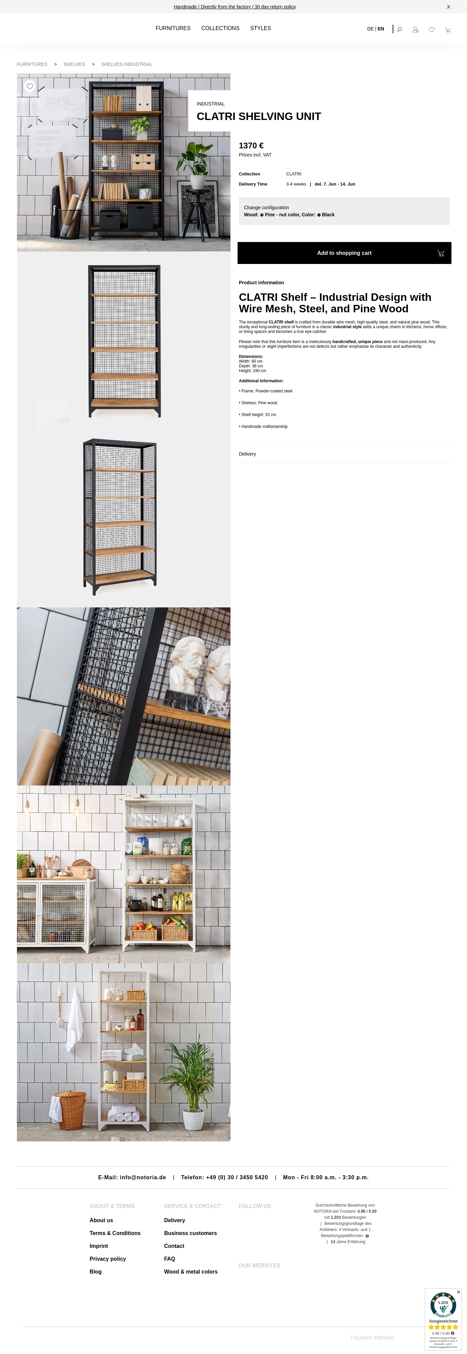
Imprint (99, 1246)
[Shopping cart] (449, 28)
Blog (96, 1272)
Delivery (174, 1220)
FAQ (169, 1259)
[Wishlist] (432, 28)
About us (101, 1220)
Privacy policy (108, 1259)
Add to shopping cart (381, 254)
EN (381, 28)
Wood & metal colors (191, 1272)
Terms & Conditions (115, 1233)
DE (370, 28)
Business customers (190, 1233)
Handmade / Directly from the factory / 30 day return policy (235, 6)
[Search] (400, 28)
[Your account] (416, 28)
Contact (174, 1246)
